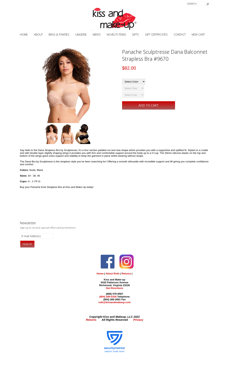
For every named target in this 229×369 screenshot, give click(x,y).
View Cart (198, 34)
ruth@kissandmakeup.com (114, 302)
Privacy (138, 319)
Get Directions (114, 288)
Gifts (135, 34)
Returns (126, 273)
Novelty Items (116, 34)
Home (24, 34)
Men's (97, 34)
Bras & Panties (59, 34)
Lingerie (81, 34)
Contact (180, 34)
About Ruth (112, 273)
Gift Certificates (156, 34)
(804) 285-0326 (108, 296)
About (38, 34)
